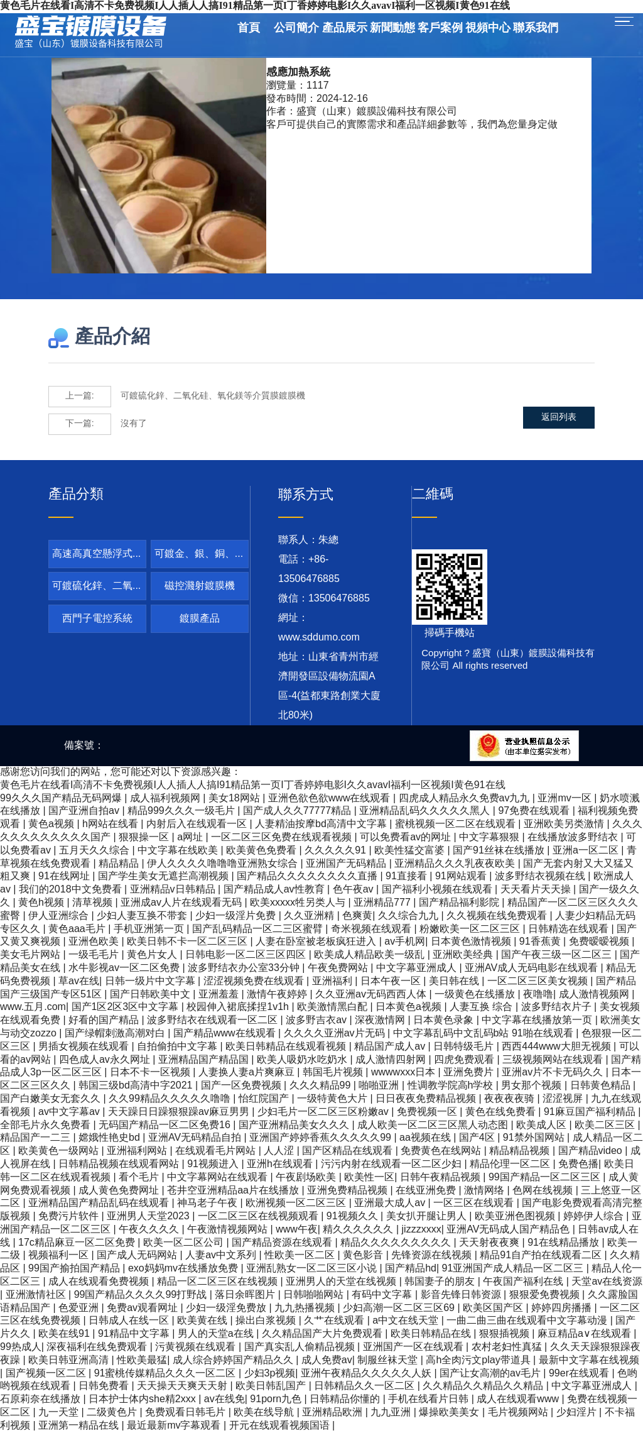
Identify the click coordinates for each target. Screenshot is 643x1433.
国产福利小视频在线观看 (438, 889)
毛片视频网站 (519, 1412)
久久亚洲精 (310, 916)
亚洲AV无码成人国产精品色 (509, 1229)
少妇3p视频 (270, 1373)
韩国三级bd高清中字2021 (136, 1085)
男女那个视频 (532, 1085)
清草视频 (93, 903)
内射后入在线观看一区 (197, 824)
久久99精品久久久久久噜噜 (171, 1099)
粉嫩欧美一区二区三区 (470, 929)
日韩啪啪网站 (314, 1295)
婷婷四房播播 (562, 1308)
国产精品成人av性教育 (275, 889)
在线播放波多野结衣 (573, 837)
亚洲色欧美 (94, 941)
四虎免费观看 (465, 1060)
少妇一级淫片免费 (236, 916)
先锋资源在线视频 (432, 1255)
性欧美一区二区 (300, 1255)
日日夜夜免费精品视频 (427, 1099)
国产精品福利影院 (460, 903)
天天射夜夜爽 (490, 1243)
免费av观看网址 (143, 1308)
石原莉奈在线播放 (41, 1399)
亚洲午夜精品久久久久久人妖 (367, 1373)
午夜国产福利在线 (524, 1282)
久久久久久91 (337, 850)
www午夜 (297, 1229)
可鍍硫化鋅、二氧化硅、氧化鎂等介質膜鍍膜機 (176, 396)
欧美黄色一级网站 (59, 1151)
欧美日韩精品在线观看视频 (287, 1046)
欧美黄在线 (203, 1320)
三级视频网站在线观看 (553, 1060)
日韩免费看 (104, 1386)
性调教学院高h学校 (452, 1085)
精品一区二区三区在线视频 (218, 1282)
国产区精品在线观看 (348, 1151)
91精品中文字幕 (135, 1334)
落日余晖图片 (246, 1295)
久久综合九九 (409, 916)
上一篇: (79, 396)
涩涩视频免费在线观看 (254, 981)
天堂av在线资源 (606, 1282)
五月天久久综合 (95, 850)
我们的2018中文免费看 (71, 889)
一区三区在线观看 (474, 1203)
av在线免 (224, 1399)
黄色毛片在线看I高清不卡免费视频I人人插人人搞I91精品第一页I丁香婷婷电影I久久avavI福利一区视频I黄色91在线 (252, 785)
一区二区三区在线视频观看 (259, 1216)
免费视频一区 (428, 1112)
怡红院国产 (265, 1099)
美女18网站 (235, 798)
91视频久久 (354, 1216)
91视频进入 (214, 1164)
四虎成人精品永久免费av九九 (465, 798)
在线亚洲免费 (427, 1190)
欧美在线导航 (265, 1412)
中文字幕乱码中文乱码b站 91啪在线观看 (484, 1033)
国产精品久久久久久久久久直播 (308, 876)
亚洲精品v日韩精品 (174, 889)
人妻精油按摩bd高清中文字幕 (322, 824)
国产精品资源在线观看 (283, 1243)
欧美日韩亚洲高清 (69, 1360)
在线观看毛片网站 (216, 1151)
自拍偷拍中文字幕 (178, 1046)
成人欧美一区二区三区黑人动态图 (434, 1125)
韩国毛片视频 (334, 1072)
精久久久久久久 (359, 1229)
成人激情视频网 (595, 994)
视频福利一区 (59, 1255)
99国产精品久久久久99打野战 (142, 1295)
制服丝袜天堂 (388, 1360)
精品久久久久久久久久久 (396, 1243)
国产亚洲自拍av (85, 811)
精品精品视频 (520, 1151)
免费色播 (578, 1164)
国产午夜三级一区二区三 (557, 955)
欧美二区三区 (606, 1125)
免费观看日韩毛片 (186, 1412)
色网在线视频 (543, 1190)
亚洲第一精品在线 (79, 1425)
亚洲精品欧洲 (333, 1412)
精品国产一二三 (36, 1138)
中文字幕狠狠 (490, 837)
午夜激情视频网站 (228, 1229)
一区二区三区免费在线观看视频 (282, 837)
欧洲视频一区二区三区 (297, 1203)
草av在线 (78, 981)
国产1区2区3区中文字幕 (126, 1007)
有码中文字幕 (383, 1295)
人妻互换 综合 (483, 1007)
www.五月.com (33, 1007)
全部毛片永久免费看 (46, 1125)
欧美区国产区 (494, 1308)
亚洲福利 (333, 981)
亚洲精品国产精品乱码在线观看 (99, 1203)
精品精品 (120, 864)
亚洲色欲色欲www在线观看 (330, 798)
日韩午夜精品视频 (441, 1177)
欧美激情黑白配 (333, 1007)
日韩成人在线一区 (130, 1320)
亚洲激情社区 (37, 1295)
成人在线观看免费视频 (99, 1282)
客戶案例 (440, 28)
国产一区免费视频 (242, 1085)
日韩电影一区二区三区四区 (246, 955)
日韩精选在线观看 (569, 929)
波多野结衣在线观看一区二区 (213, 1020)
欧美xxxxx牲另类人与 (299, 903)
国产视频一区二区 (47, 1373)
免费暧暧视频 (600, 941)
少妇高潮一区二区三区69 (400, 1308)
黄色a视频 (52, 824)
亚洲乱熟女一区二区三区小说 (312, 1268)
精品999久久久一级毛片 (182, 811)
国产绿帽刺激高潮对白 (116, 1033)
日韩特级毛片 (464, 1046)
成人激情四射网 (391, 1060)
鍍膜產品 (200, 618)
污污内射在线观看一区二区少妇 (392, 1164)
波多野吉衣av (317, 1020)
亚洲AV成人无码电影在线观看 (533, 968)
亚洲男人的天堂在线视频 (342, 1282)
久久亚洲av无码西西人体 (372, 994)
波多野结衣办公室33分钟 (245, 968)
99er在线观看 (580, 1373)
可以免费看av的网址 (406, 837)
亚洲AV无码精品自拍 (196, 1138)
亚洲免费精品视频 (348, 1190)
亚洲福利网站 (138, 1151)
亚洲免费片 (469, 1072)
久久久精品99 (321, 1085)
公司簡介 (296, 28)
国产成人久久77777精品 (298, 811)
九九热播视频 (305, 1308)
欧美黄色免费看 (262, 850)
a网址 (191, 837)
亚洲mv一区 (566, 798)
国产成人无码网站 (138, 1255)
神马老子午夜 (208, 1203)
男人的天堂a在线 (217, 1334)
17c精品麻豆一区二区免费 (78, 1243)
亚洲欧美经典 (464, 955)
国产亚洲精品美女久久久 (295, 1125)
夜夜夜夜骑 (510, 1099)
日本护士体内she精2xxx (143, 1399)
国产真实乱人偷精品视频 (300, 1347)
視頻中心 (488, 28)
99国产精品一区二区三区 (546, 1177)
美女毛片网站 (31, 955)
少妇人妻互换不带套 (143, 916)
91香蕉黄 (541, 941)
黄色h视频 (42, 903)
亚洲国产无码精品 (347, 864)
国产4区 (478, 1138)
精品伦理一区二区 (511, 1164)
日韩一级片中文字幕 (151, 981)
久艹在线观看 (335, 1320)
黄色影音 (364, 1255)
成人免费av (326, 1360)
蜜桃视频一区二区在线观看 (456, 824)
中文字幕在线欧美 (179, 850)
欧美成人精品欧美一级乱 (370, 955)
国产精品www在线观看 (225, 1033)
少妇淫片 (577, 1412)
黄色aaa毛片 (78, 929)
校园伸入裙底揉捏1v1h (238, 1007)
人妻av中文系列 (222, 1255)
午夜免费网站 (339, 968)
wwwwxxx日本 (404, 1072)
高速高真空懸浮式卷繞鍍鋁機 (97, 558)
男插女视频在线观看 (84, 1046)
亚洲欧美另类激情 (565, 824)
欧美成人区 (542, 1125)
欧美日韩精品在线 (432, 1334)
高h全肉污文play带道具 (479, 1360)
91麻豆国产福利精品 (591, 1112)
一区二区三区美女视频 (538, 981)
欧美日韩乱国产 (271, 1386)
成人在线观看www (519, 1399)
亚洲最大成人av (391, 1203)
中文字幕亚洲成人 (417, 968)
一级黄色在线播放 (476, 994)
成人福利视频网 (166, 798)
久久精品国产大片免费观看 (323, 1334)
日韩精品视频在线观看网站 (119, 1164)
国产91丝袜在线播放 (500, 850)
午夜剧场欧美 (307, 1177)
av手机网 (404, 941)
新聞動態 (392, 28)
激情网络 (485, 1190)
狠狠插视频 (505, 1334)
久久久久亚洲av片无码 (335, 1033)
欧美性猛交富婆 (410, 850)
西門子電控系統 (97, 618)
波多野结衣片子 (557, 1007)
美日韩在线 (455, 981)
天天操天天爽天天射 (183, 1386)
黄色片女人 (153, 955)
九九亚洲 (391, 1412)
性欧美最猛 (142, 1360)
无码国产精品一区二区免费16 (166, 1125)
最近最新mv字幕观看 (175, 1425)
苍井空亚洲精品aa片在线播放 (234, 1190)
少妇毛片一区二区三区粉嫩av (324, 1112)
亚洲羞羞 (219, 994)
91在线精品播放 (564, 1243)
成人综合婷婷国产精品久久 (234, 1360)
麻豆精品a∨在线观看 (586, 1334)
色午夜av (354, 889)
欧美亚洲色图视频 (516, 1216)
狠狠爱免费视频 (545, 1295)
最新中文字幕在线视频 (589, 1360)
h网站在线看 (111, 824)
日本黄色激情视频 (472, 941)
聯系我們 (535, 28)
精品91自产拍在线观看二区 (542, 1255)
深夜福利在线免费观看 (97, 1347)
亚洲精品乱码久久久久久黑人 (425, 811)
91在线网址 (65, 876)
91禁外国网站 (535, 1138)
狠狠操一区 (145, 837)
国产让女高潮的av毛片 (491, 1373)
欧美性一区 (369, 1177)
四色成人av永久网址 (106, 1060)
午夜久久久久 (150, 1229)
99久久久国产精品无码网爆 (62, 798)
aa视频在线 (426, 1138)
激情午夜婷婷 (278, 994)
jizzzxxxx (421, 1229)
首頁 (248, 28)
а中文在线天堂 (406, 1320)
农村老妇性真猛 (508, 1347)
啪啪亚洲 (380, 1085)
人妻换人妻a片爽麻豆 (247, 1072)
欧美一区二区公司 (184, 1243)
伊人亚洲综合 (59, 916)
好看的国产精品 (104, 1020)
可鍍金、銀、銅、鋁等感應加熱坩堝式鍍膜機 (199, 558)
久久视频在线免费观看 (497, 916)
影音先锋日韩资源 (462, 1295)
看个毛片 (140, 1177)
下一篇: (79, 424)
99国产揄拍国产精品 (75, 1268)
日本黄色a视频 (410, 1007)
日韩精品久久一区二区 (365, 1386)
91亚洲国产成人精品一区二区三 (514, 1268)
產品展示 (344, 28)
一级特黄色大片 (333, 1099)
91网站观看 (462, 876)
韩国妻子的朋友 (440, 1282)
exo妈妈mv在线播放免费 (184, 1268)
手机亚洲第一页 (150, 929)
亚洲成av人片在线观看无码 (182, 903)
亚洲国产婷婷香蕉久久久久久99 (321, 1138)
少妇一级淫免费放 (227, 1308)
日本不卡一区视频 (151, 1072)
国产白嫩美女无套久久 (51, 1099)
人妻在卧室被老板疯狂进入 (317, 941)
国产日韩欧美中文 (151, 994)
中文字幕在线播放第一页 (538, 1020)
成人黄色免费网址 (119, 1190)
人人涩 (280, 1151)
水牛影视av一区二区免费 (125, 968)
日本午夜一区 (391, 981)
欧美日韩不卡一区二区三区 (188, 941)
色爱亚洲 (79, 1308)
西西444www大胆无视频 (557, 1046)
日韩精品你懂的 (346, 1399)
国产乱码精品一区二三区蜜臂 (258, 929)
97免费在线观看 (535, 811)
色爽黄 (357, 916)
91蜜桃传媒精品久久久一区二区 (166, 1373)
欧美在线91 (65, 1334)
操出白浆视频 (266, 1320)
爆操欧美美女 (450, 1412)
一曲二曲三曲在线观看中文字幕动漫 (528, 1320)
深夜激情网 (381, 1020)
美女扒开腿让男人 (427, 1216)
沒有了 (97, 424)
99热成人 (20, 1347)
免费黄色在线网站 (442, 1151)
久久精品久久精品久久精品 (484, 1386)
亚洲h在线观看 (281, 1164)
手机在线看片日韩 (429, 1399)
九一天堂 (59, 1412)
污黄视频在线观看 (196, 1347)
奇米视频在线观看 (372, 929)
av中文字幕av (70, 1112)
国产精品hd (410, 1268)
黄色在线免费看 (501, 1112)
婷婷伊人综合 (594, 1216)
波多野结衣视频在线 (541, 876)
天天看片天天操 (536, 889)
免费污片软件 (69, 1216)
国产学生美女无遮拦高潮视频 (164, 876)
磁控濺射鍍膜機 (200, 586)
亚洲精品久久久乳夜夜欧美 (455, 864)
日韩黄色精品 (601, 1085)
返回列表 (560, 424)
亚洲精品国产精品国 (204, 1060)
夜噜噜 (538, 994)
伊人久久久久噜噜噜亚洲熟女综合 (223, 864)
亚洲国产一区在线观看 (414, 1347)
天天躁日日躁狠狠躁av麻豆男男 (180, 1112)
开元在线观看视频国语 (280, 1425)
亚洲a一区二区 (587, 850)
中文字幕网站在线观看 (218, 1177)
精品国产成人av (391, 1046)
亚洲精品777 (383, 903)
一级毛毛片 (94, 955)
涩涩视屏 (564, 1099)
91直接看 (408, 876)
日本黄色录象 (444, 1020)
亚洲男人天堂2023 (149, 1216)
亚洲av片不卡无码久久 (553, 1072)
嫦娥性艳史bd (110, 1138)
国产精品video (591, 1151)
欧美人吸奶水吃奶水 (303, 1060)
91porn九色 (277, 1399)
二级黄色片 (113, 1412)
